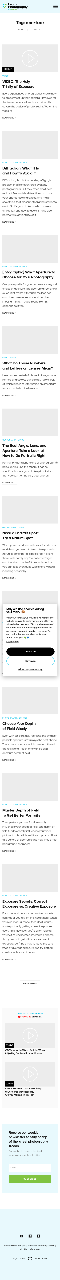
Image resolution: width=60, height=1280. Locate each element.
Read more (9, 118)
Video (5, 76)
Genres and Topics (13, 440)
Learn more (12, 642)
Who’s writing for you (14, 1246)
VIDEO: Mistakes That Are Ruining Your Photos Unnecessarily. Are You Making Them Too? (23, 1092)
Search (51, 1246)
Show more (30, 984)
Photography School (15, 163)
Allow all (30, 651)
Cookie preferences (30, 1249)
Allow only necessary (30, 669)
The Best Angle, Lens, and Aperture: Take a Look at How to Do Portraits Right (24, 450)
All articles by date (36, 1246)
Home (21, 30)
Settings (30, 661)
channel (30, 1017)
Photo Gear (9, 357)
